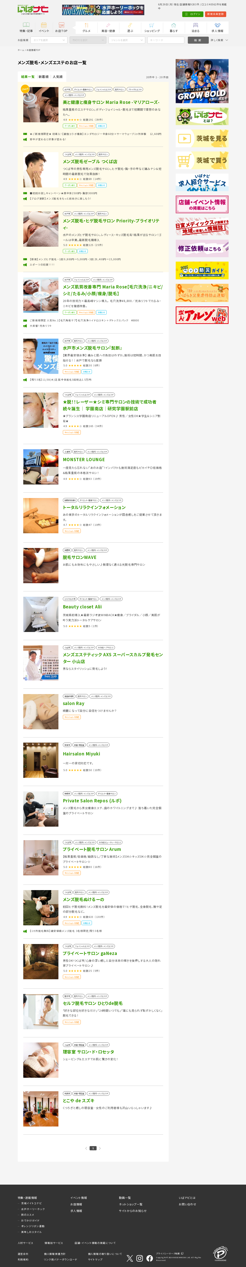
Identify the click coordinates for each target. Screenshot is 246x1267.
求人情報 (217, 31)
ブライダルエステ (135, 89)
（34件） (99, 426)
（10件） (97, 524)
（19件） (97, 479)
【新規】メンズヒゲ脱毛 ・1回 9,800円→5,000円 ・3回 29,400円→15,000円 (75, 259)
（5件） (96, 970)
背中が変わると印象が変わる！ (48, 139)
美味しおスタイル (31, 1232)
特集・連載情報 (27, 1198)
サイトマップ (95, 1259)
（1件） (95, 626)
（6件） (96, 365)
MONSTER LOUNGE (84, 459)
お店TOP (61, 31)
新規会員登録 (198, 14)
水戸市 (67, 89)
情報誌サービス (54, 1243)
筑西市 (67, 1093)
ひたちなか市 (69, 599)
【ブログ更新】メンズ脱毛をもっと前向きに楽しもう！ (60, 198)
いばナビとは (187, 1198)
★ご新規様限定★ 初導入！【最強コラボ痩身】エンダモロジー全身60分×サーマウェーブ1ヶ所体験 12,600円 (96, 134)
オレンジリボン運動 (32, 1226)
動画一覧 (125, 1198)
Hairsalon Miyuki (81, 754)
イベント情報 (78, 1198)
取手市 (67, 996)
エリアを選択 (41, 40)
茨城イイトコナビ (31, 1203)
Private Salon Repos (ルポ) (92, 800)
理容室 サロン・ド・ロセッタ (88, 1052)
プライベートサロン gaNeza (90, 953)
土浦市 (67, 452)
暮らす (174, 31)
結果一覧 (28, 76)
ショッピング (152, 31)
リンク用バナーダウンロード (60, 1259)
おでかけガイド (30, 1220)
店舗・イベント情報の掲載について (95, 1243)
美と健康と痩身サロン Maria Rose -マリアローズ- (111, 102)
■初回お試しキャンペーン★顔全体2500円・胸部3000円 (63, 193)
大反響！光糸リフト (41, 325)
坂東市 (67, 745)
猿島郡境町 (69, 696)
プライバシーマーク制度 (168, 1253)
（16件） (97, 867)
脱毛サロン (119, 89)
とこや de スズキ (78, 1100)
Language (219, 14)
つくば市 (67, 154)
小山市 (67, 647)
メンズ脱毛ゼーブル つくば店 (90, 161)
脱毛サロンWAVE (80, 557)
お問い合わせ (187, 1204)
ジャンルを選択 (119, 40)
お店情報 (76, 1204)
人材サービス (26, 1243)
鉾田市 (67, 550)
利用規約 (23, 1259)
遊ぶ (130, 31)
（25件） (99, 245)
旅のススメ (27, 1214)
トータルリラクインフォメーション (94, 507)
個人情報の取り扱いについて (105, 1254)
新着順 (44, 76)
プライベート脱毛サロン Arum (92, 849)
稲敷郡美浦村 (70, 500)
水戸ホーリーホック (33, 1209)
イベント (44, 31)
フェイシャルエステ (103, 89)
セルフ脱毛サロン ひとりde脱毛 (93, 1003)
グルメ (86, 31)
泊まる (196, 31)
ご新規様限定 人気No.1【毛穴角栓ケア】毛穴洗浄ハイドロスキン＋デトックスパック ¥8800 (84, 320)
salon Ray (73, 703)
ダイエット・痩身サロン (83, 89)
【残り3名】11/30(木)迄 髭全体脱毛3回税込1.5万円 (60, 379)
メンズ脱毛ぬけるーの (83, 899)
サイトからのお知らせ (133, 1211)
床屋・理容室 (79, 745)
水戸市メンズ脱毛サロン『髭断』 (92, 348)
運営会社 (23, 1254)
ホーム (21, 50)
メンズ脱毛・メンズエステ (74, 95)
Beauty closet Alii (82, 607)
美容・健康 (108, 31)
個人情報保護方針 (55, 1254)
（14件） (97, 179)
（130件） (99, 917)
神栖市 (67, 793)
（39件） (99, 119)
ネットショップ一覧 (130, 1204)
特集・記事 (26, 31)
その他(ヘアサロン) (105, 647)
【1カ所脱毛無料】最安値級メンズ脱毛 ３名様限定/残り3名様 (66, 931)
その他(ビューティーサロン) (110, 842)
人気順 (58, 76)
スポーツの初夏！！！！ (42, 264)
